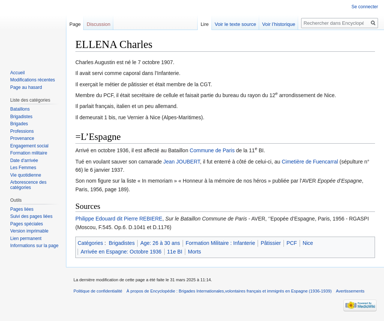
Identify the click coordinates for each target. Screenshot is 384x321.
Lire (205, 24)
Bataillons (20, 109)
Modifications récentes (32, 79)
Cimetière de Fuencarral (310, 162)
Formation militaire (28, 153)
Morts (194, 252)
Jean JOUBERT (182, 162)
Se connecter (364, 6)
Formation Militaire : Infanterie (220, 243)
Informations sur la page (34, 245)
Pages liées (21, 209)
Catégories (90, 243)
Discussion (98, 24)
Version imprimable (29, 231)
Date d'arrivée (24, 160)
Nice (308, 243)
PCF (291, 243)
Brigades (19, 123)
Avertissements (350, 291)
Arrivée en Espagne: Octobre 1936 (121, 252)
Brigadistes (122, 243)
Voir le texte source (235, 24)
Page (75, 24)
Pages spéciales (26, 223)
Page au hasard (26, 87)
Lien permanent (25, 238)
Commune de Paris (212, 150)
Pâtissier (271, 243)
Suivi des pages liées (31, 216)
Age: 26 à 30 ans (160, 243)
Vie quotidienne (25, 175)
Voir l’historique (278, 24)
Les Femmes (23, 167)
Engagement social (29, 145)
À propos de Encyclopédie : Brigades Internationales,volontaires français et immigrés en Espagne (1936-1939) (229, 291)
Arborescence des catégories (28, 185)
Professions (22, 131)
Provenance (22, 138)
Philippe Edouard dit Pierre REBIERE (118, 219)
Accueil (17, 72)
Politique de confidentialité (98, 291)
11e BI (174, 252)
